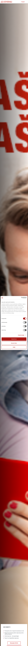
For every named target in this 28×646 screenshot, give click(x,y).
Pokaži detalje (21, 335)
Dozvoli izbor (14, 343)
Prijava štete (14, 643)
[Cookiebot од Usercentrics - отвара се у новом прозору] (21, 298)
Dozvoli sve (14, 339)
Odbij (14, 347)
